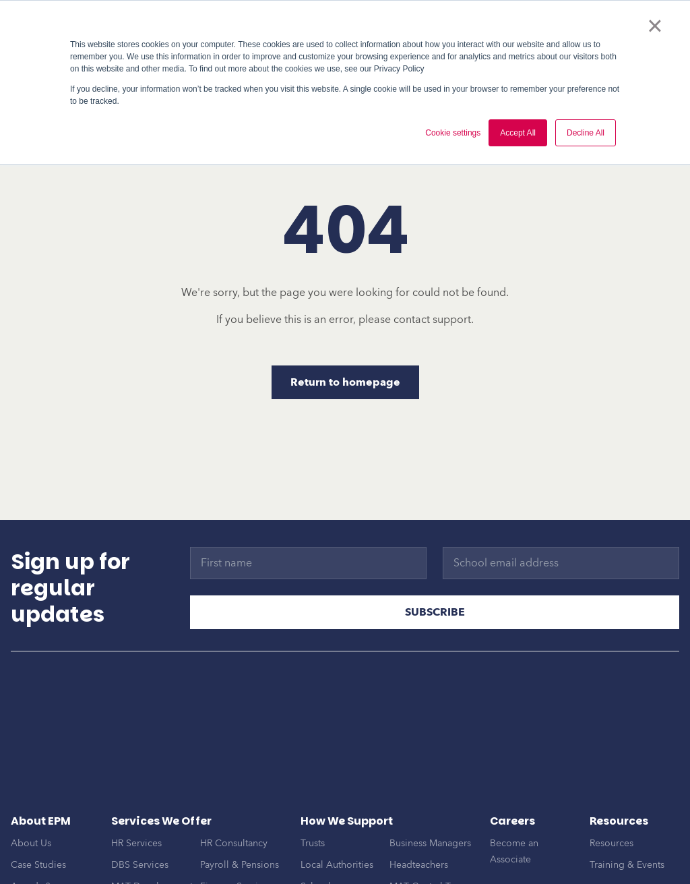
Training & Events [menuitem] (627, 804)
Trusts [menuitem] (313, 783)
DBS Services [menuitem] (139, 804)
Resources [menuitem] (611, 783)
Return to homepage (345, 382)
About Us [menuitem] (31, 783)
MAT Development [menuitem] (152, 826)
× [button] (654, 26)
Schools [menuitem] (318, 826)
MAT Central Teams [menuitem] (430, 826)
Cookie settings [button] (452, 133)
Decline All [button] (585, 133)
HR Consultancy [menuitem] (234, 783)
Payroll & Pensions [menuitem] (239, 804)
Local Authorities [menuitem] (337, 804)
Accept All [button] (518, 133)
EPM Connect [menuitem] (229, 848)
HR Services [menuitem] (136, 783)
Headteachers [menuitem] (418, 804)
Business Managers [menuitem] (430, 783)
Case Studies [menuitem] (38, 804)
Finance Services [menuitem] (236, 826)
